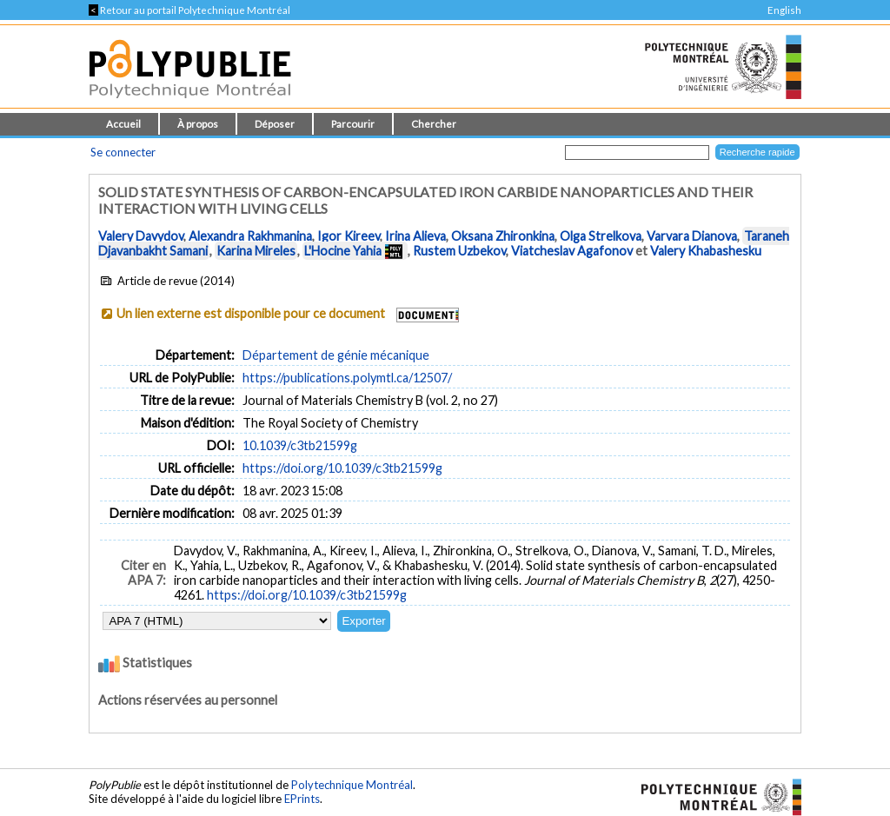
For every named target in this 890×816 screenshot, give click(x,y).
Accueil (123, 123)
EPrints (302, 799)
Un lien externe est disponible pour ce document (250, 313)
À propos (197, 123)
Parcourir (353, 123)
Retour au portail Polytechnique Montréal (189, 10)
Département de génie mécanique (335, 355)
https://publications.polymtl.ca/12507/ (347, 377)
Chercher (433, 123)
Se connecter (123, 152)
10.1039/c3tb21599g (299, 445)
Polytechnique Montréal (352, 785)
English (784, 10)
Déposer (275, 123)
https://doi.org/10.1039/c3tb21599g (342, 468)
